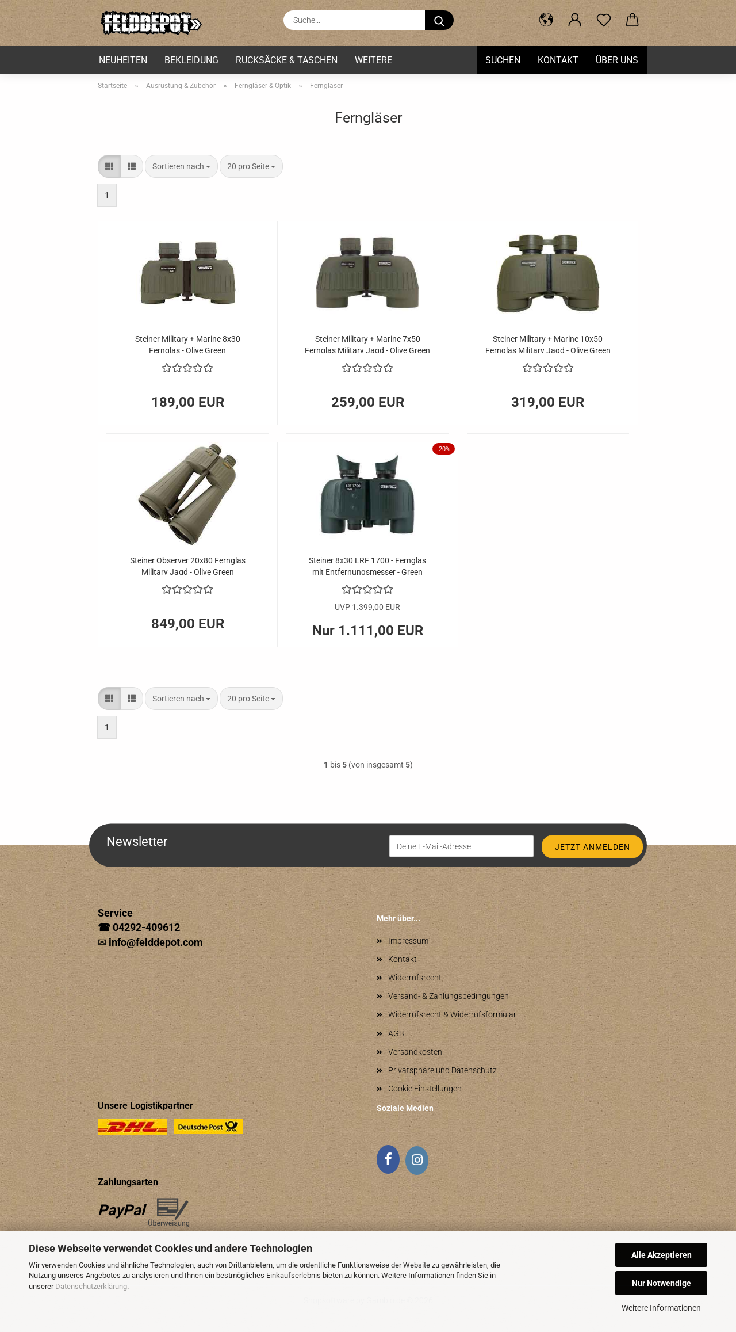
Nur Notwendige (661, 1283)
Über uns (617, 60)
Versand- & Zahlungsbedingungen (448, 996)
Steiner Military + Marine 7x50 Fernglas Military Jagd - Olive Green (367, 343)
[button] (546, 20)
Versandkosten (415, 1051)
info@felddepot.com (156, 942)
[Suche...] (439, 20)
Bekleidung (191, 60)
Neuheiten (123, 60)
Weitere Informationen (661, 1307)
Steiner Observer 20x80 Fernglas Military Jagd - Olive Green (188, 565)
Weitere (373, 60)
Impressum (408, 940)
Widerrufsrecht (415, 977)
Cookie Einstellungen (425, 1088)
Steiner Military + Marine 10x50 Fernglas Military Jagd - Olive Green (548, 343)
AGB (396, 1033)
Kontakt (558, 60)
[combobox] (181, 166)
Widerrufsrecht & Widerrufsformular (452, 1014)
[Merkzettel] (603, 20)
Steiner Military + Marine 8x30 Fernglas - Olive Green (187, 343)
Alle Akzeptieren (661, 1255)
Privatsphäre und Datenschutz (442, 1070)
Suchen (502, 60)
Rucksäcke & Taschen (287, 60)
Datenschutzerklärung (91, 1286)
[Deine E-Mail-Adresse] (461, 846)
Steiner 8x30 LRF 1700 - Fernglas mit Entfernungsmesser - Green (367, 565)
